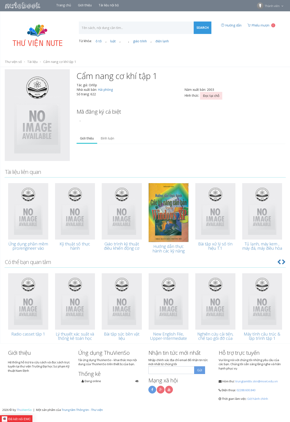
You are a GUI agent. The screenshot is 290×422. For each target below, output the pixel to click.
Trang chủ (64, 5)
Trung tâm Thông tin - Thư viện (82, 410)
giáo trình (140, 41)
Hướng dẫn (231, 25)
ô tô (99, 41)
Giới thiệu (85, 5)
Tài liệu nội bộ (109, 5)
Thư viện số (13, 62)
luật (113, 41)
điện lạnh (162, 41)
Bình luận (107, 138)
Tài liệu (32, 62)
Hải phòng (105, 89)
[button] (279, 262)
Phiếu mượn (261, 25)
